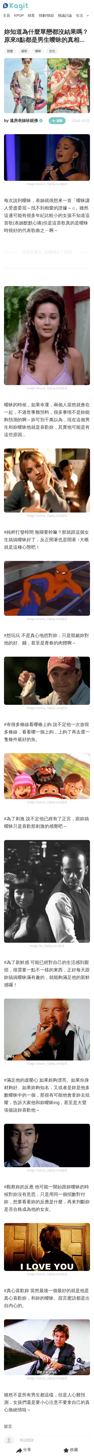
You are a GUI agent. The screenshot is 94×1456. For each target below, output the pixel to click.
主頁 (6, 15)
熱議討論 (65, 15)
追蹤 (57, 120)
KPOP (19, 15)
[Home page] (15, 6)
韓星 (31, 15)
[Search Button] (88, 16)
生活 (79, 15)
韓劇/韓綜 (46, 15)
